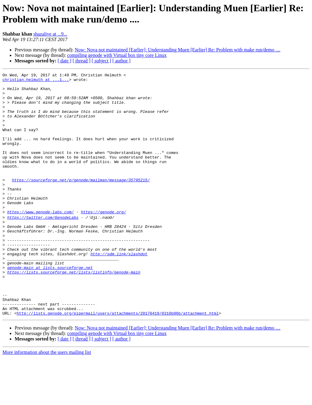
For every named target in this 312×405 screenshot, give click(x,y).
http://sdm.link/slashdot (118, 289)
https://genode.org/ (103, 240)
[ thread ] (81, 60)
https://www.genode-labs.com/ (40, 240)
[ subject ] (101, 60)
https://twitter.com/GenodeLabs (43, 245)
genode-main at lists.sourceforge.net (50, 306)
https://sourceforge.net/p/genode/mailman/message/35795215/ (81, 201)
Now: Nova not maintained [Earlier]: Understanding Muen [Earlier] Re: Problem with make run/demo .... (177, 49)
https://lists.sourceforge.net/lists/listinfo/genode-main (73, 311)
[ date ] (64, 60)
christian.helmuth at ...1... (35, 81)
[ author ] (121, 60)
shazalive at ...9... (50, 34)
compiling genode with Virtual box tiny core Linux (116, 55)
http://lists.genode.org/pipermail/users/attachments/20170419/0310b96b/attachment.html (118, 360)
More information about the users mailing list (46, 399)
